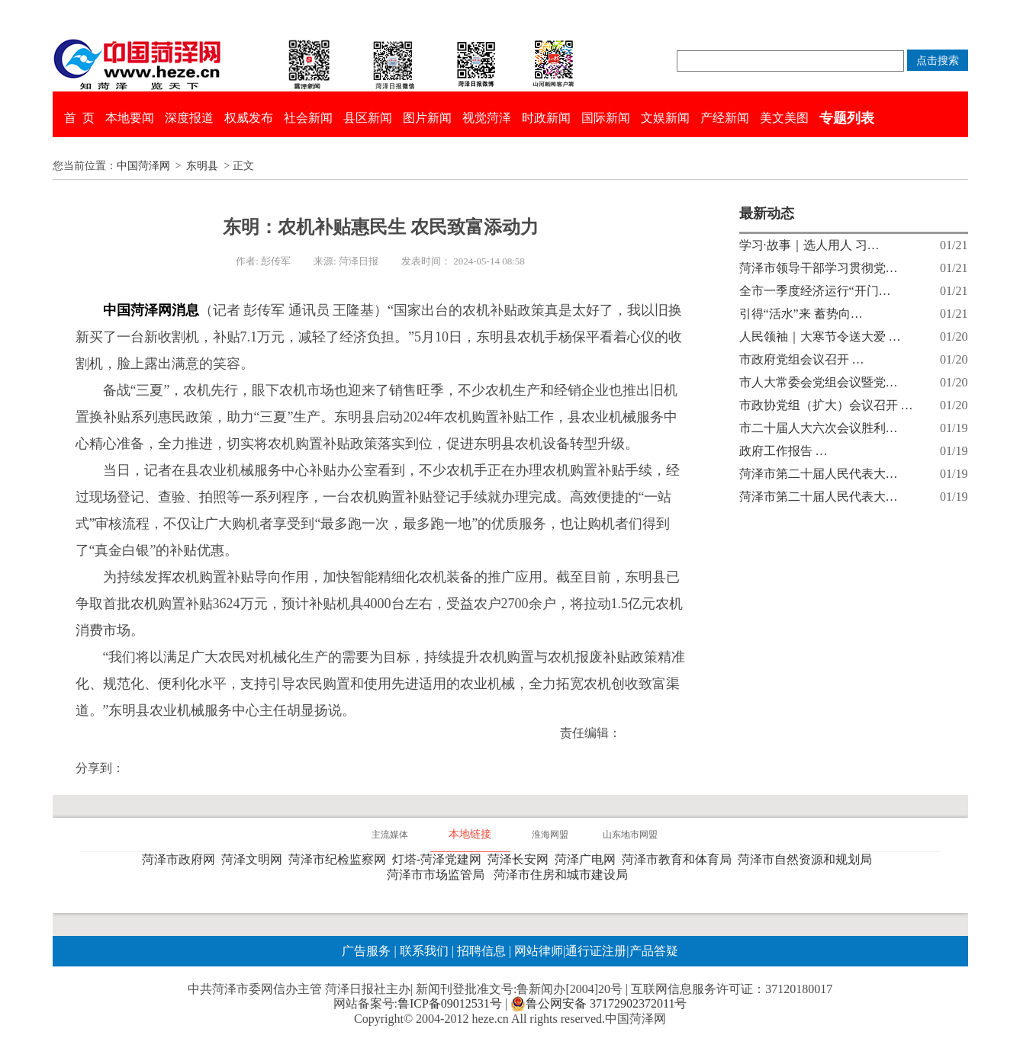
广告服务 (366, 950)
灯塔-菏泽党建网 (439, 859)
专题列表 (846, 118)
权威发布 (248, 117)
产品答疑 (653, 950)
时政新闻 (546, 117)
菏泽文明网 (254, 859)
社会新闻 (308, 117)
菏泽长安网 (521, 859)
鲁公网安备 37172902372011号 (598, 1003)
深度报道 (189, 117)
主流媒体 (390, 834)
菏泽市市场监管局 (439, 874)
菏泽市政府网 (181, 859)
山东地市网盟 (630, 834)
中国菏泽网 (143, 165)
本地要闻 (129, 117)
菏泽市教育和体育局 (680, 859)
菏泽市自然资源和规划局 (808, 859)
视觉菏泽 (486, 117)
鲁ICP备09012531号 (449, 1003)
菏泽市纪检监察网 (340, 859)
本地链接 (470, 834)
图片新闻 (427, 117)
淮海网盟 (550, 834)
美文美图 (784, 117)
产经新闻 (724, 117)
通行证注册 (595, 950)
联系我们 (424, 950)
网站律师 (537, 950)
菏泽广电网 (588, 859)
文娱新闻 (665, 117)
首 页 (79, 117)
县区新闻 (367, 117)
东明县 (202, 165)
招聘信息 (481, 950)
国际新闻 (605, 117)
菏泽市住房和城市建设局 (564, 874)
